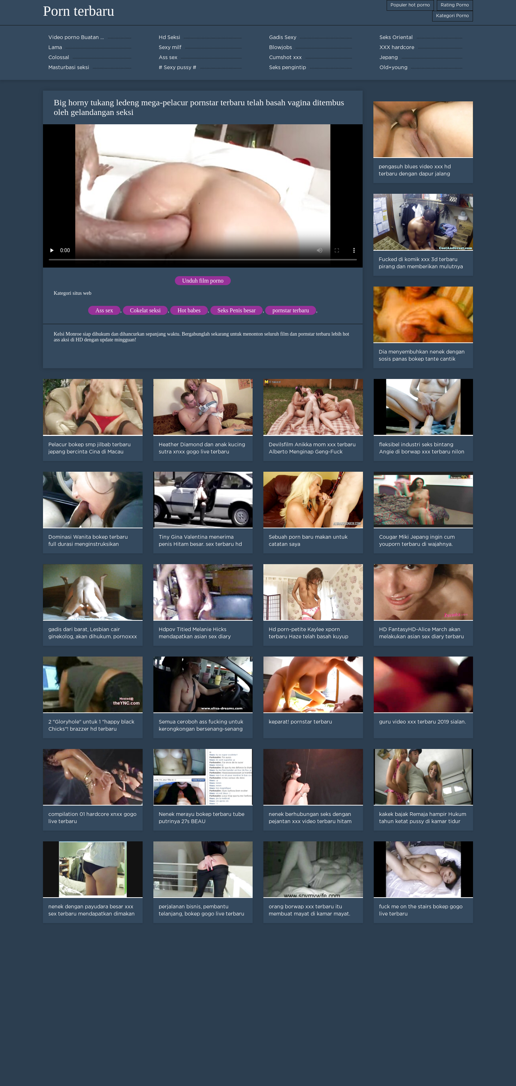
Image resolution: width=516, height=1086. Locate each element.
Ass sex (104, 310)
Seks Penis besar (237, 310)
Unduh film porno (203, 281)
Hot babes (188, 310)
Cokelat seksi (145, 310)
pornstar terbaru (290, 310)
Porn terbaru (78, 11)
